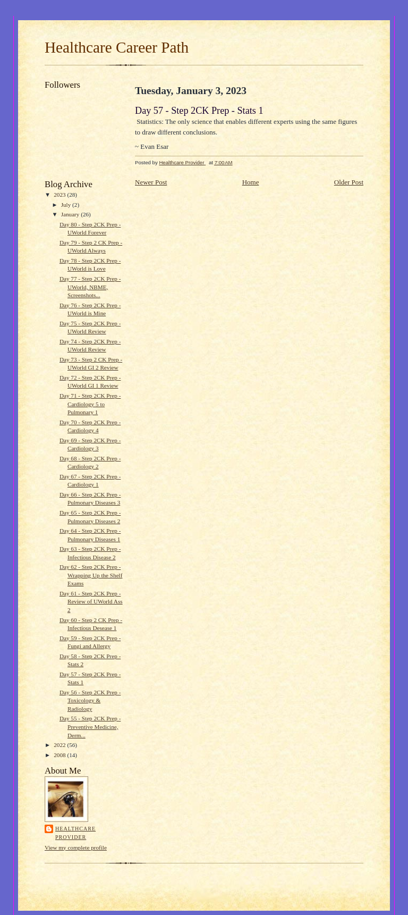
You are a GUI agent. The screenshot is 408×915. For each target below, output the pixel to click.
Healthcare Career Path (117, 47)
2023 (60, 194)
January (71, 214)
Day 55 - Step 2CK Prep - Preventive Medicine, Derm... (90, 726)
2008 (60, 755)
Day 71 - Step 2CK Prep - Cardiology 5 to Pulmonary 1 (90, 403)
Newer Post (151, 182)
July (66, 205)
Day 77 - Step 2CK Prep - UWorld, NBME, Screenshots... (90, 286)
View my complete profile (76, 847)
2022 (60, 745)
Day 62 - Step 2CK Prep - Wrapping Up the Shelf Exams (91, 575)
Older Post (348, 182)
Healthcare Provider (75, 833)
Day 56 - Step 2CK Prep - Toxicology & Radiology (90, 700)
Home (250, 182)
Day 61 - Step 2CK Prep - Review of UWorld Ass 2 (91, 601)
